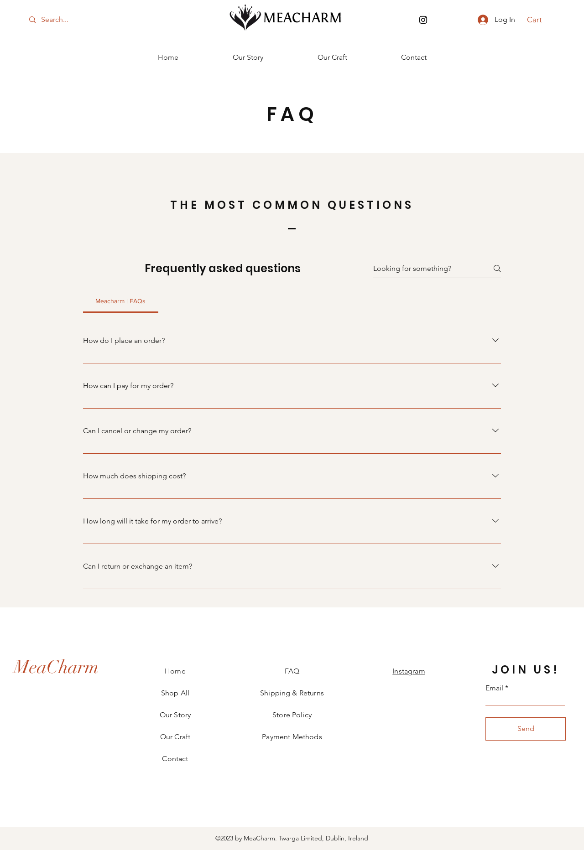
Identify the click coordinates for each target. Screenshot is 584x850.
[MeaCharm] (56, 667)
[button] (539, 19)
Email (494, 688)
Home (175, 671)
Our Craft (175, 736)
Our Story (175, 714)
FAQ (292, 671)
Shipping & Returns (292, 693)
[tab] (120, 301)
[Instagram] (423, 20)
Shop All (175, 693)
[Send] (525, 729)
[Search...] (72, 19)
